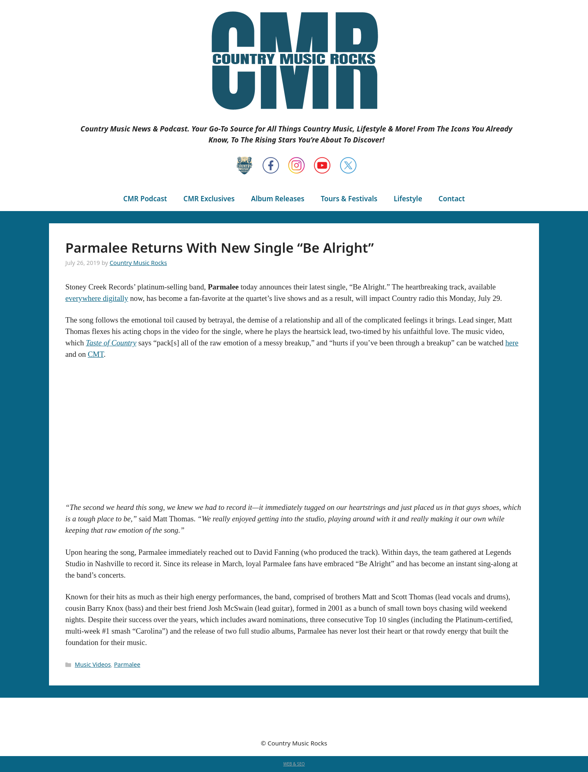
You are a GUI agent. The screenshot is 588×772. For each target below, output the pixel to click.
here (511, 342)
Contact (452, 198)
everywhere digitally (96, 298)
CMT (96, 354)
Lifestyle (408, 198)
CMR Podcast (145, 198)
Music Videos (93, 664)
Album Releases (278, 198)
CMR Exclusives (209, 198)
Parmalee (127, 664)
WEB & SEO (294, 764)
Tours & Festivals (349, 198)
